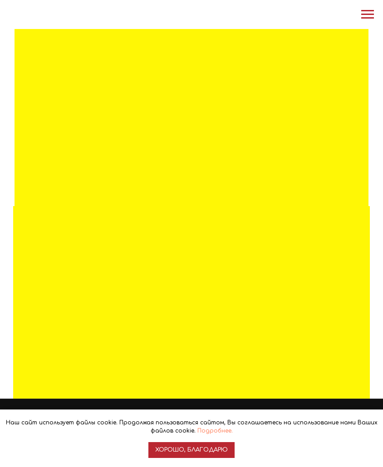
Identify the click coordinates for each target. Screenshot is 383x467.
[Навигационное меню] (367, 14)
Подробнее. (215, 431)
